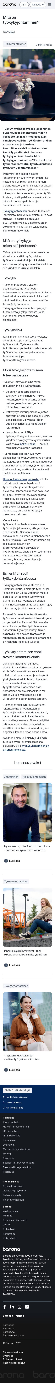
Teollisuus (8, 1171)
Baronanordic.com (13, 1335)
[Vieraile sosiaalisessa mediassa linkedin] (12, 1307)
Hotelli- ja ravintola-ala (16, 1126)
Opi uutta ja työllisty (14, 1190)
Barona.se (8, 1325)
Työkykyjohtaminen (15, 43)
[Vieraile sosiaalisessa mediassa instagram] (19, 1307)
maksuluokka (27, 443)
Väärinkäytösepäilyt (14, 1362)
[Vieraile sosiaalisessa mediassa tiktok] (27, 1307)
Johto (6, 1224)
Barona (7, 1206)
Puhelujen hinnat (12, 1359)
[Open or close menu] (50, 4)
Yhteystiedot (10, 1238)
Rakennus (8, 1158)
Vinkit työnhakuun (13, 1199)
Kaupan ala (9, 1140)
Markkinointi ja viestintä (16, 1149)
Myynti (7, 1153)
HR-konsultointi (14, 1107)
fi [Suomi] (24, 4)
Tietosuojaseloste (13, 1352)
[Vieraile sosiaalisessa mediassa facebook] (4, 1307)
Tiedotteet (9, 1233)
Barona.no (9, 1331)
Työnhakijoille (11, 1181)
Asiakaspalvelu (11, 1122)
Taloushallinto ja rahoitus (17, 1167)
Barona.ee (8, 1328)
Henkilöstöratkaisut (16, 1097)
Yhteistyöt (9, 1229)
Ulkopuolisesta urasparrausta (21, 479)
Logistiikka (9, 1144)
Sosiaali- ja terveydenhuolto (18, 1162)
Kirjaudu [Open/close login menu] (38, 4)
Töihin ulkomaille (12, 1195)
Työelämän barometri (15, 1220)
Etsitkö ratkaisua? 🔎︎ (17, 1090)
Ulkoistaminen (13, 1102)
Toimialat (8, 1117)
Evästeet (8, 1355)
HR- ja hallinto (11, 1131)
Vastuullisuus (10, 1211)
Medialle (7, 1215)
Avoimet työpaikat (13, 1186)
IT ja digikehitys (11, 1135)
